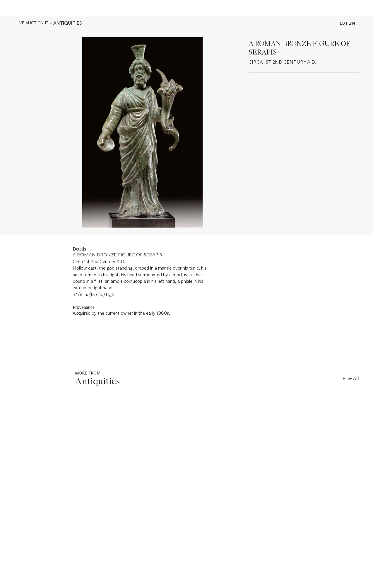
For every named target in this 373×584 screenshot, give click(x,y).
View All (350, 378)
